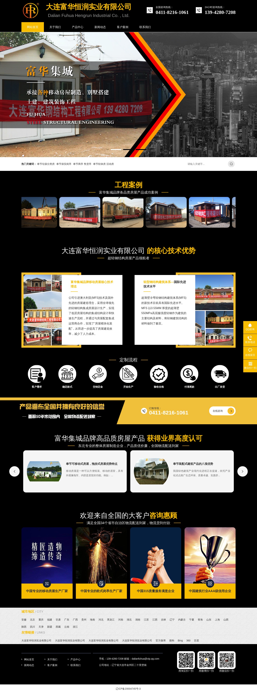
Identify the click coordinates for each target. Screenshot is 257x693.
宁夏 (191, 619)
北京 (32, 619)
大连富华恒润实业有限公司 (36, 640)
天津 (41, 626)
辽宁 (172, 619)
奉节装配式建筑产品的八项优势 (193, 463)
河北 (101, 619)
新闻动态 (29, 665)
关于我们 (52, 659)
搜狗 (171, 640)
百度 (196, 640)
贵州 (83, 619)
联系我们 (75, 665)
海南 (92, 619)
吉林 (163, 619)
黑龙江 (111, 619)
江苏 (146, 619)
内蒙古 (182, 619)
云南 (66, 626)
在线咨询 (218, 410)
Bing (180, 640)
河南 (120, 619)
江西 (154, 619)
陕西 (23, 626)
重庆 (41, 619)
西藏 (58, 626)
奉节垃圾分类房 (46, 163)
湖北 (129, 619)
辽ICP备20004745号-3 (128, 688)
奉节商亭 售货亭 (82, 163)
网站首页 (29, 659)
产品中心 (75, 659)
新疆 (49, 626)
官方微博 (161, 640)
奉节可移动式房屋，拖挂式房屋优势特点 (91, 463)
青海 (200, 619)
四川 (32, 626)
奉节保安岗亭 (63, 163)
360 (188, 640)
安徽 (23, 619)
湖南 (137, 619)
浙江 (75, 626)
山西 (225, 619)
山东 (208, 619)
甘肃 (58, 619)
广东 (66, 619)
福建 (49, 619)
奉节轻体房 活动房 (103, 163)
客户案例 (52, 665)
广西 (75, 619)
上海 (217, 619)
